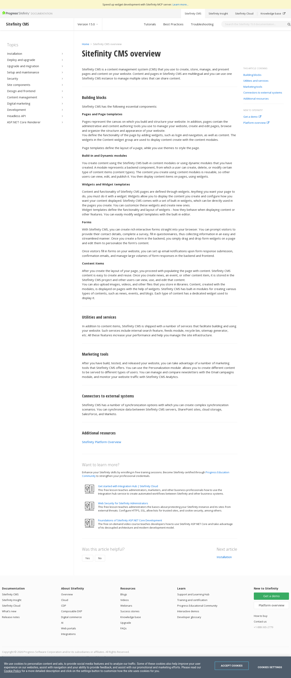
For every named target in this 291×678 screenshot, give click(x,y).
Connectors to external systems (262, 92)
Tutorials (150, 24)
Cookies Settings (270, 667)
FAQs (123, 628)
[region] (145, 667)
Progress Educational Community (197, 605)
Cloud (64, 600)
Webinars (126, 605)
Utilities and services (255, 80)
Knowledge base (273, 13)
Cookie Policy (12, 671)
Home (85, 44)
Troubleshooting (202, 24)
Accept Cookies (232, 665)
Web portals (68, 628)
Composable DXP (71, 611)
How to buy (260, 616)
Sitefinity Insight (218, 13)
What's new (9, 611)
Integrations (68, 634)
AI (62, 623)
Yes (87, 558)
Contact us (260, 621)
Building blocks (252, 75)
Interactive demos (188, 611)
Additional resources (256, 98)
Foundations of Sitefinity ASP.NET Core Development (130, 520)
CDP (63, 605)
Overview (67, 594)
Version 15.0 (88, 24)
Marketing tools (252, 86)
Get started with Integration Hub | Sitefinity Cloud (128, 486)
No (100, 558)
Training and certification (192, 600)
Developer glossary (189, 617)
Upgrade (125, 623)
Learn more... (181, 4)
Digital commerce (71, 617)
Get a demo (252, 116)
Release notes (11, 617)
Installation (224, 557)
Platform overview (256, 122)
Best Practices (173, 24)
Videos (124, 600)
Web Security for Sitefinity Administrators (123, 503)
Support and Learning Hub (193, 594)
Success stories (129, 611)
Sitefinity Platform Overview (101, 442)
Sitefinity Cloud (244, 13)
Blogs (123, 594)
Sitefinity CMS (193, 13)
